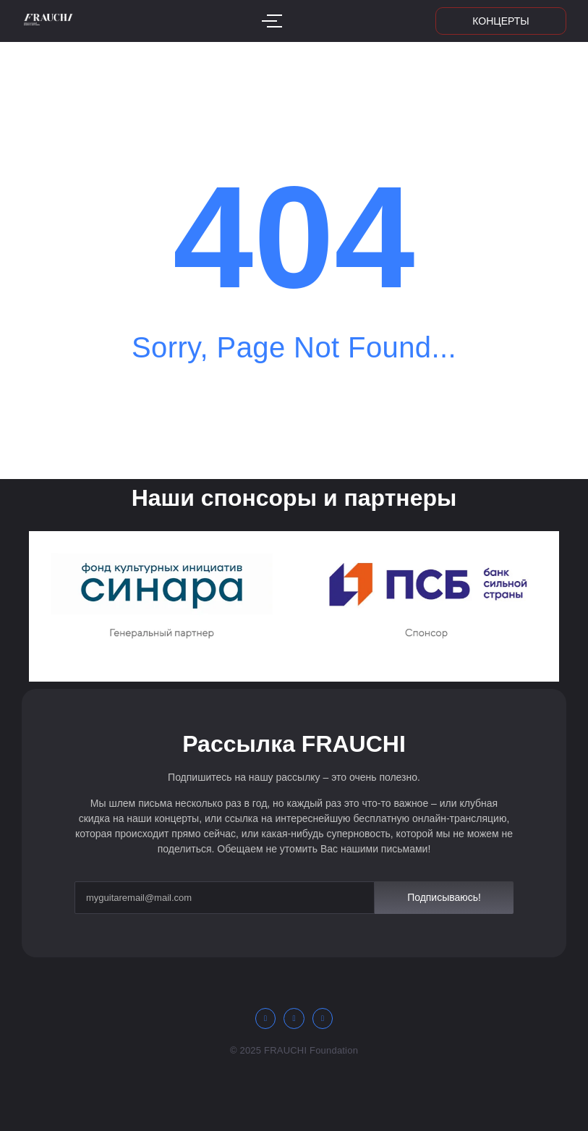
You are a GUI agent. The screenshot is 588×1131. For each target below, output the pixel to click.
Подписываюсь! (444, 897)
